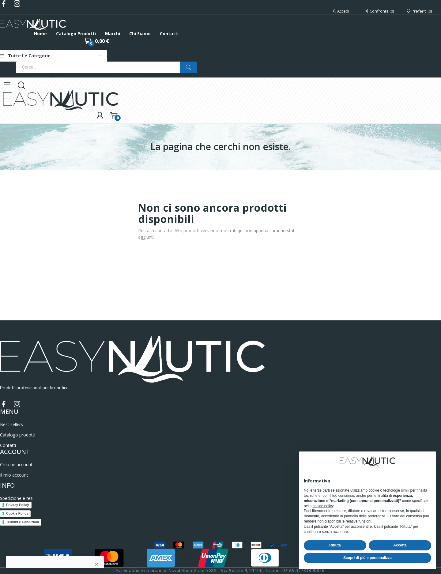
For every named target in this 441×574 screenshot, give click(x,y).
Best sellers (11, 424)
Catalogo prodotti (17, 435)
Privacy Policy (17, 505)
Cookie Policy (17, 513)
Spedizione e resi (16, 498)
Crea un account (16, 464)
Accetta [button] (399, 545)
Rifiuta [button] (335, 545)
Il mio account (14, 475)
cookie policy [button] (323, 506)
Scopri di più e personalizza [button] (367, 558)
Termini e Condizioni (22, 522)
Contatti (8, 445)
